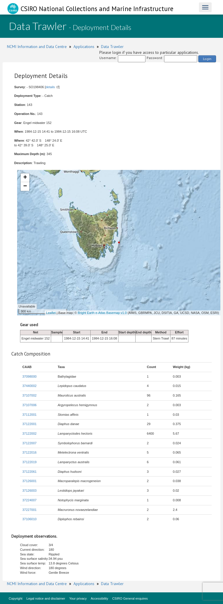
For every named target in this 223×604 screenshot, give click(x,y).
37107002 (29, 395)
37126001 (29, 481)
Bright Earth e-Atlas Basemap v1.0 (102, 313)
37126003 (29, 490)
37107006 (29, 405)
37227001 (29, 509)
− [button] (25, 186)
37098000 (29, 376)
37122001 (29, 424)
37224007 (29, 500)
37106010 (29, 519)
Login (207, 58)
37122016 (29, 452)
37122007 (29, 443)
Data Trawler (112, 46)
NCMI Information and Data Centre (37, 46)
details (50, 87)
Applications (83, 46)
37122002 (29, 433)
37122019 (29, 462)
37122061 (29, 471)
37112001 (29, 414)
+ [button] (25, 177)
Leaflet (51, 313)
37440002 (29, 386)
